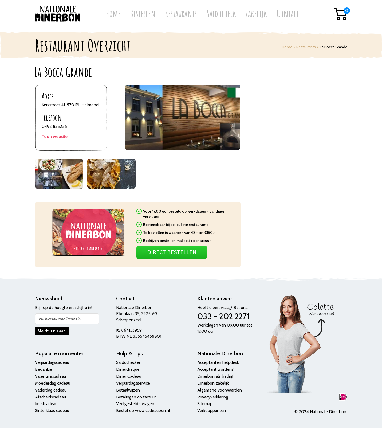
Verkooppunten (211, 410)
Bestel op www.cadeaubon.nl (143, 410)
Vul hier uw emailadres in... (60, 318)
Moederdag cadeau (52, 383)
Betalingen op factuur (136, 397)
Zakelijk (256, 14)
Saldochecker (128, 362)
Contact (288, 14)
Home (113, 14)
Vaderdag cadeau (50, 390)
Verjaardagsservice (133, 383)
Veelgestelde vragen (135, 403)
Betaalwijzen (128, 390)
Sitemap (204, 403)
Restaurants (181, 14)
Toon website (55, 136)
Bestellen (143, 14)
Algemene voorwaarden (219, 390)
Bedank (42, 369)
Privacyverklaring (212, 397)
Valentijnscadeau (50, 376)
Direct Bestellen (171, 252)
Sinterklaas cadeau (52, 410)
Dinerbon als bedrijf (215, 376)
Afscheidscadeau (50, 397)
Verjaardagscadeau (52, 362)
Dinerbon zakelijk (213, 383)
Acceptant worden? (215, 369)
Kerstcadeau (46, 403)
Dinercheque (128, 369)
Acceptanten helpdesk (218, 362)
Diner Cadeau (128, 376)
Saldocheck (221, 14)
